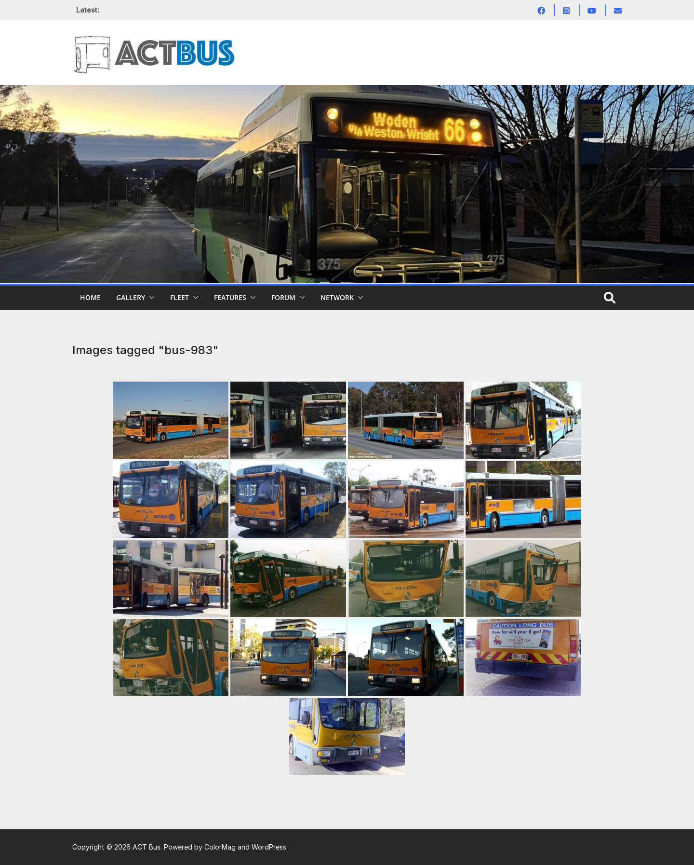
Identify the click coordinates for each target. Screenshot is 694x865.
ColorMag (220, 847)
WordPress (269, 847)
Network (337, 297)
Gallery (130, 297)
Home (90, 297)
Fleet (179, 297)
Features (230, 297)
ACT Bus (146, 847)
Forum (283, 297)
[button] (150, 297)
